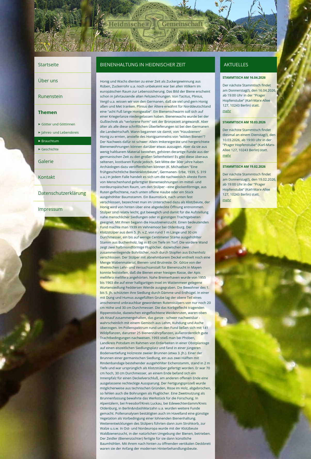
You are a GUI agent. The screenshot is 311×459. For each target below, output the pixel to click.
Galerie (46, 161)
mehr (227, 111)
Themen (47, 112)
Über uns (48, 80)
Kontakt (46, 177)
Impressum (50, 209)
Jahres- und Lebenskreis (60, 132)
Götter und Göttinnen (58, 124)
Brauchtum (50, 141)
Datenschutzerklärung (62, 193)
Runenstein (50, 96)
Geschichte (50, 149)
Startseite (48, 64)
